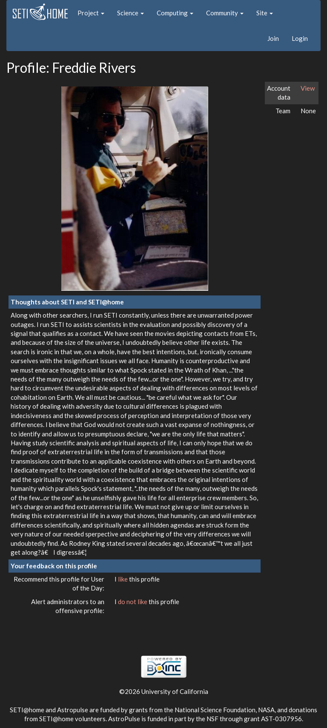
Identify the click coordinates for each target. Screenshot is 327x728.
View (308, 88)
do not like (133, 601)
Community (225, 13)
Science (130, 13)
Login (300, 38)
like (123, 579)
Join (273, 38)
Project (90, 13)
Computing (175, 13)
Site (264, 13)
